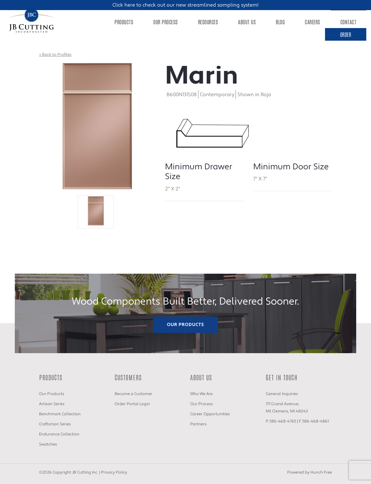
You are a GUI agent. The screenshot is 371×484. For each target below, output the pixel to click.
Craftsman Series (55, 424)
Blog (280, 22)
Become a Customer (133, 393)
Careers (312, 22)
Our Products (185, 325)
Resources (208, 22)
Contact (348, 22)
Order (345, 34)
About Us (247, 22)
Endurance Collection (59, 434)
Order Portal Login (132, 403)
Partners (198, 424)
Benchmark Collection (60, 414)
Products (124, 22)
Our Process (165, 22)
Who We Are (201, 393)
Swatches (48, 444)
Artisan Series (52, 403)
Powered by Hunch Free (309, 472)
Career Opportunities (210, 414)
